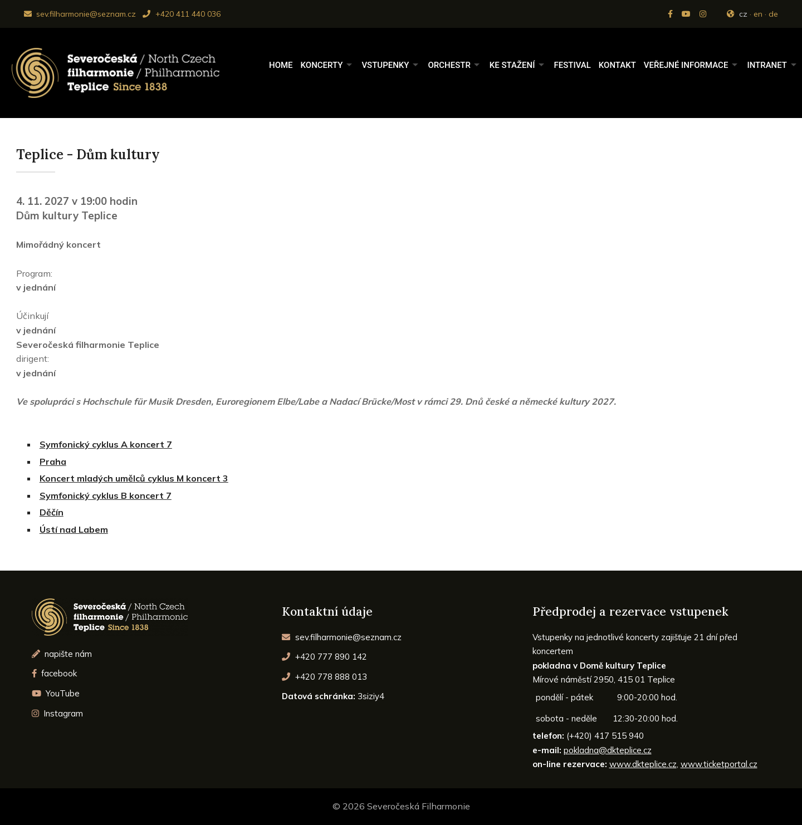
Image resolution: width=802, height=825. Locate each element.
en (758, 14)
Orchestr (449, 65)
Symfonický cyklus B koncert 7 (106, 495)
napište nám (62, 654)
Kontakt (617, 65)
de (773, 14)
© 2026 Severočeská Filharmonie (401, 806)
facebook (54, 673)
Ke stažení (512, 65)
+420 (324, 656)
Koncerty (322, 65)
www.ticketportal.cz (719, 764)
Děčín (51, 512)
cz (743, 14)
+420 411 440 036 (181, 14)
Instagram (58, 713)
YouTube (56, 693)
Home (281, 65)
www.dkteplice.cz (643, 764)
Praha (53, 461)
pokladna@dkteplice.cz (608, 750)
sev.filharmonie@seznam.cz (80, 14)
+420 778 (324, 676)
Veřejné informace (686, 65)
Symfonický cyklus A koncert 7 (106, 444)
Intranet (767, 65)
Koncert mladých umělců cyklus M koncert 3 (134, 478)
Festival (572, 65)
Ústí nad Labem (74, 529)
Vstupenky (385, 65)
